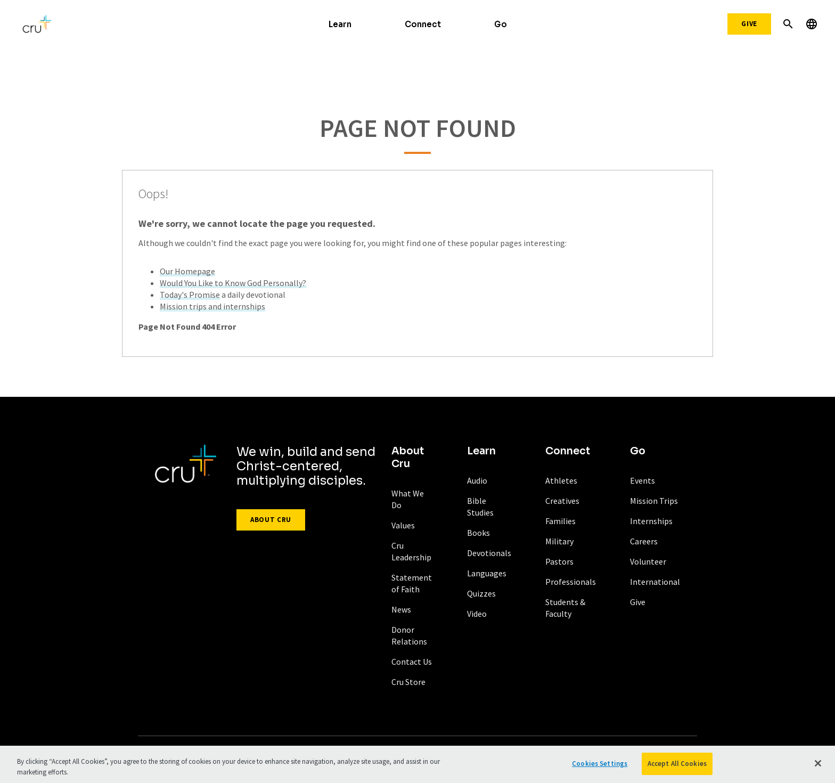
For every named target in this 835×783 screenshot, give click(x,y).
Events (642, 480)
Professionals (570, 581)
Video (477, 613)
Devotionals (489, 553)
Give (749, 23)
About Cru (270, 519)
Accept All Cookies (677, 766)
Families (560, 521)
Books (478, 532)
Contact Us (411, 661)
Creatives (562, 500)
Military (559, 541)
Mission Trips (654, 500)
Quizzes (481, 593)
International (655, 581)
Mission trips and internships (212, 306)
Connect (423, 24)
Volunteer (648, 561)
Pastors (559, 561)
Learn (340, 24)
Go (500, 24)
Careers (644, 541)
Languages (486, 573)
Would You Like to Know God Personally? (233, 283)
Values (403, 525)
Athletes (561, 480)
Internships (651, 521)
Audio (477, 480)
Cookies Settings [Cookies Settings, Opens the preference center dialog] (599, 766)
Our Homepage (187, 271)
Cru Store (408, 681)
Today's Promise (190, 294)
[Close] (818, 766)
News (401, 609)
